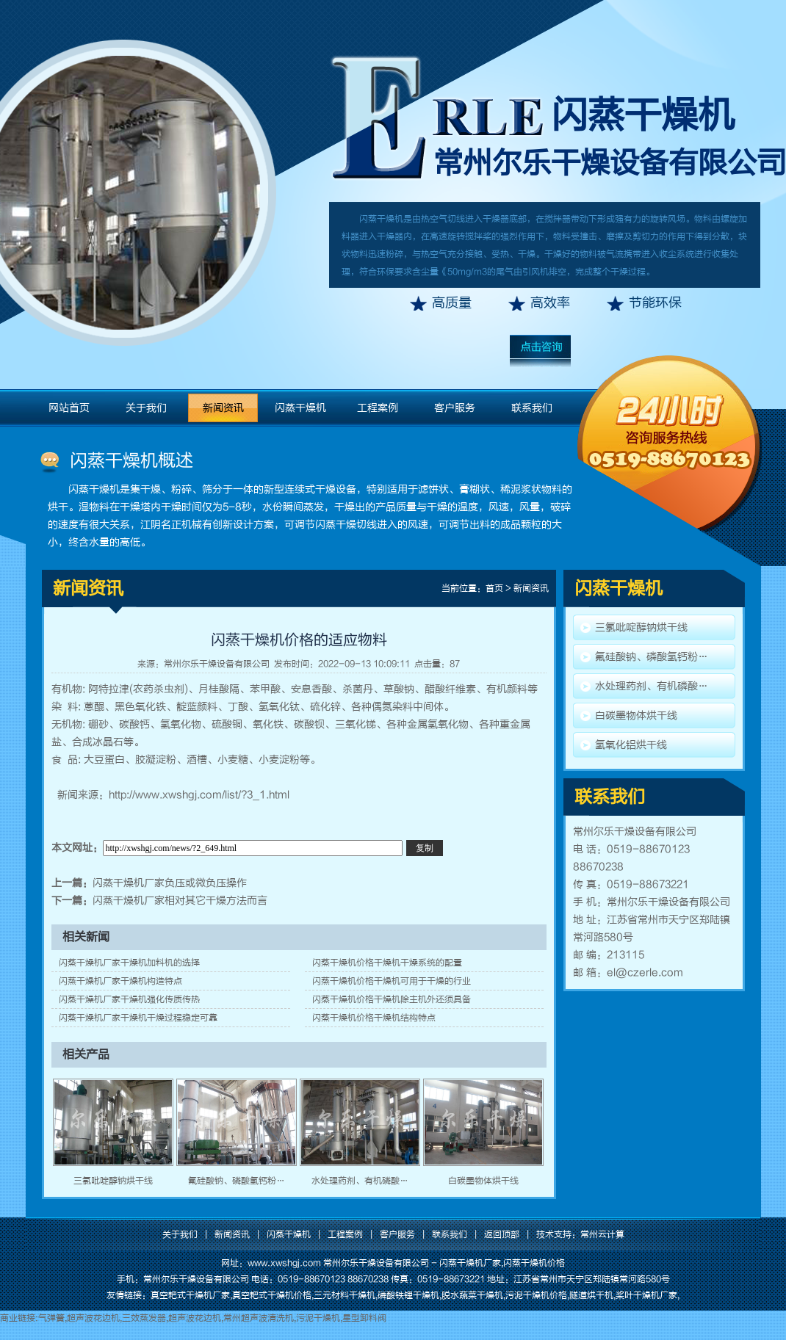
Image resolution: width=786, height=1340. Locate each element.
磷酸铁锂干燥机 (408, 1295)
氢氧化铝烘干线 (631, 745)
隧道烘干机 (591, 1295)
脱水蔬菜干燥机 (472, 1295)
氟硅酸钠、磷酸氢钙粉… (236, 1181)
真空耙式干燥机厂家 (190, 1295)
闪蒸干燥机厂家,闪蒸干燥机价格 (502, 1263)
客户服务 (454, 408)
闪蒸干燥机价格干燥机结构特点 (374, 1018)
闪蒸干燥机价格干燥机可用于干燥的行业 (391, 981)
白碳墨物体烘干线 (483, 1181)
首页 (494, 588)
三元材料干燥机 (344, 1295)
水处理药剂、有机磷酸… (359, 1181)
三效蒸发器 (144, 1318)
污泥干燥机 (318, 1318)
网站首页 (69, 408)
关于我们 (146, 408)
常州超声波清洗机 (258, 1318)
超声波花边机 (93, 1318)
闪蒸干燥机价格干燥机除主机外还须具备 (391, 999)
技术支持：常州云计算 (580, 1234)
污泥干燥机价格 (536, 1295)
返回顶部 (501, 1234)
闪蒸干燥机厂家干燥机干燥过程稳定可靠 (138, 1018)
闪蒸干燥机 (643, 115)
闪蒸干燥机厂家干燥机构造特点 (120, 981)
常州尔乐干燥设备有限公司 (217, 664)
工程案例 (377, 408)
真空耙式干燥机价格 (271, 1295)
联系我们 (531, 408)
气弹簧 (51, 1318)
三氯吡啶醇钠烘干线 (113, 1181)
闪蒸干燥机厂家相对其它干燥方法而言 (180, 900)
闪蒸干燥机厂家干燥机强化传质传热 (129, 999)
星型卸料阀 (364, 1318)
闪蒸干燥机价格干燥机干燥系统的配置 (387, 962)
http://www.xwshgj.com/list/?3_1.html (199, 795)
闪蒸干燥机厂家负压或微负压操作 (170, 883)
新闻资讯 (223, 408)
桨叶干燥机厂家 (646, 1295)
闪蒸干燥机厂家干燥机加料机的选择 (129, 962)
